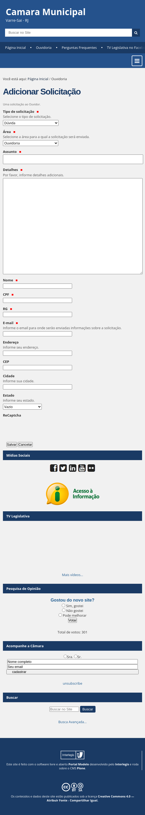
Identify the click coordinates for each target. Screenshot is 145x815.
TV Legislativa (18, 516)
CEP (6, 361)
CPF (8, 294)
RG (7, 308)
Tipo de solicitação (72, 114)
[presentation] (43, 428)
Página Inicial (15, 47)
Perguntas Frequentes (79, 47)
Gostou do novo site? (72, 600)
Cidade (72, 379)
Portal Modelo (78, 764)
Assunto (12, 151)
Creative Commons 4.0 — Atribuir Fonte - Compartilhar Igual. (90, 798)
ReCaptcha (12, 415)
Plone (81, 768)
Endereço (72, 345)
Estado (72, 398)
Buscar (12, 697)
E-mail (72, 325)
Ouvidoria (44, 47)
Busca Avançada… (72, 721)
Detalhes (72, 172)
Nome (10, 280)
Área (72, 134)
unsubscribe (72, 683)
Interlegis (122, 764)
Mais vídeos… (72, 574)
